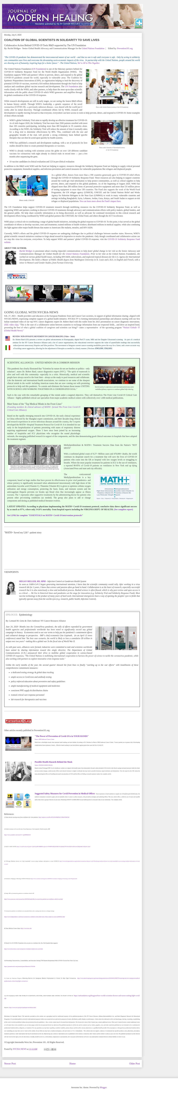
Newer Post (10, 1063)
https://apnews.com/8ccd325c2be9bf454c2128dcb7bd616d (54, 817)
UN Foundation (38, 69)
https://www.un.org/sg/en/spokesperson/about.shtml (22, 1007)
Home (72, 1063)
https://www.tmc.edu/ (26, 928)
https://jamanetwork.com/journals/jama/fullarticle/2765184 (19, 966)
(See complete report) (123, 509)
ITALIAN (108, 348)
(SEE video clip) (11, 325)
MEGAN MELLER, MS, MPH (32, 581)
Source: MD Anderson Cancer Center (44, 739)
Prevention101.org (125, 48)
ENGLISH (99, 348)
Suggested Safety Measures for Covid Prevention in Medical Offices (65, 793)
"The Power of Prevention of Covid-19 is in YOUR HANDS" (62, 736)
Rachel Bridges (25, 251)
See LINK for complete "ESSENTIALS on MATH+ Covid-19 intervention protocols (44, 515)
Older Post (134, 1063)
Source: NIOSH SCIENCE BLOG (44, 765)
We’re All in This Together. (89, 63)
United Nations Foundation (93, 48)
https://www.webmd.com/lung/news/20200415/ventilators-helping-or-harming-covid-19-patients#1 (54, 878)
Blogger (103, 1087)
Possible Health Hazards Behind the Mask (53, 762)
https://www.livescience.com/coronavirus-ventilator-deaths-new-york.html (23, 949)
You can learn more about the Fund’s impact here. (100, 201)
